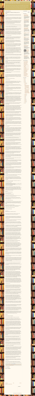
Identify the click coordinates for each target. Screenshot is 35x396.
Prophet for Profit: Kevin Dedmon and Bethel (26, 55)
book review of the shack (9, 364)
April (25, 99)
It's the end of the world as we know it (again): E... (26, 87)
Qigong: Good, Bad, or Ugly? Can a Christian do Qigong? (26, 19)
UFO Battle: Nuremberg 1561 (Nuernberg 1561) (26, 91)
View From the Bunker (26, 61)
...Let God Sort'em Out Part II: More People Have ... (26, 89)
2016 (24, 78)
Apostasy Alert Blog (25, 62)
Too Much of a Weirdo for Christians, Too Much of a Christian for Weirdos (26, 28)
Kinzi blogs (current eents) (26, 69)
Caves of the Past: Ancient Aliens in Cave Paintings (28, 50)
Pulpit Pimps (25, 72)
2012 (24, 81)
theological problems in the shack (10, 365)
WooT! (25, 84)
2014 (24, 79)
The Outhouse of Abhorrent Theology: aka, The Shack (26, 92)
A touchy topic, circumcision (26, 41)
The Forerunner (25, 75)
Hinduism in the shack (13, 364)
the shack (18, 364)
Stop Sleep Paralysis (25, 74)
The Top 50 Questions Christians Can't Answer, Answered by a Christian (26, 15)
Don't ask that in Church (12, 3)
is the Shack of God (16, 364)
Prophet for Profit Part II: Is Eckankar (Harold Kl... (26, 85)
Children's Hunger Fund (26, 64)
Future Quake (25, 67)
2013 (24, 80)
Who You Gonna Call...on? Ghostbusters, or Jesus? (26, 45)
